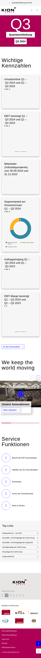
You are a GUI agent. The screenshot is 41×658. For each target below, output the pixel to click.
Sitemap (4, 643)
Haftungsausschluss (8, 647)
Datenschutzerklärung (9, 635)
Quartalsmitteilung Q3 (22, 3)
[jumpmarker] (38, 650)
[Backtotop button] (38, 643)
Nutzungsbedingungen (9, 631)
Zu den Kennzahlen (11, 347)
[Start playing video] (20, 394)
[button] (11, 410)
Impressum (5, 639)
